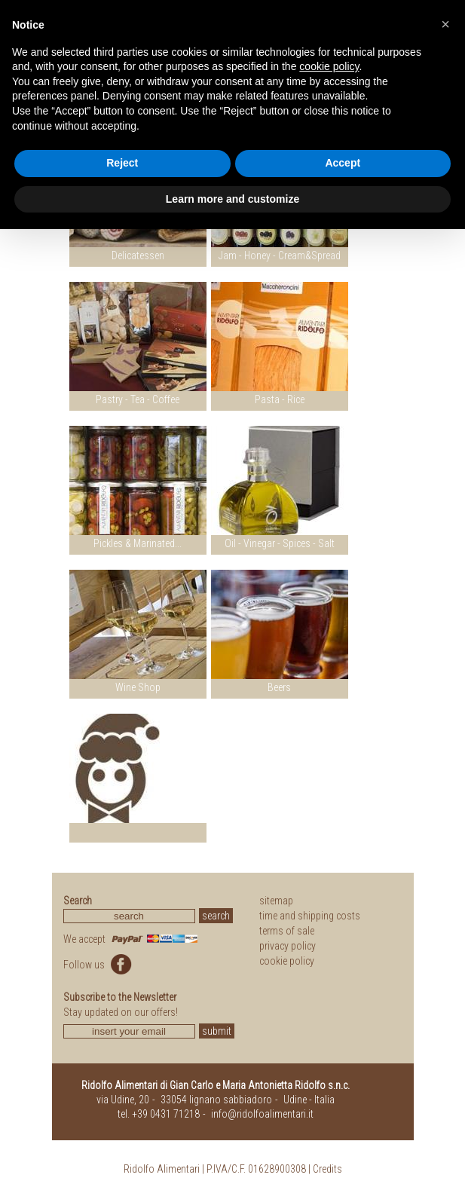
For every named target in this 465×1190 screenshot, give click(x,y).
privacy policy (287, 946)
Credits (327, 1169)
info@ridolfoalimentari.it (262, 1114)
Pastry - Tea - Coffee (137, 399)
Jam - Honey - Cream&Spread (280, 255)
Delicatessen (138, 255)
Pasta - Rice (279, 399)
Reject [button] (122, 163)
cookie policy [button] (329, 66)
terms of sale (286, 931)
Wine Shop (138, 687)
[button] (445, 24)
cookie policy (286, 961)
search (216, 916)
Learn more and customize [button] (232, 199)
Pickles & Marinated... (137, 543)
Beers (279, 687)
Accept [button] (342, 163)
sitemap (276, 901)
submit (216, 1031)
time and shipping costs (309, 916)
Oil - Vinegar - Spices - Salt (280, 543)
